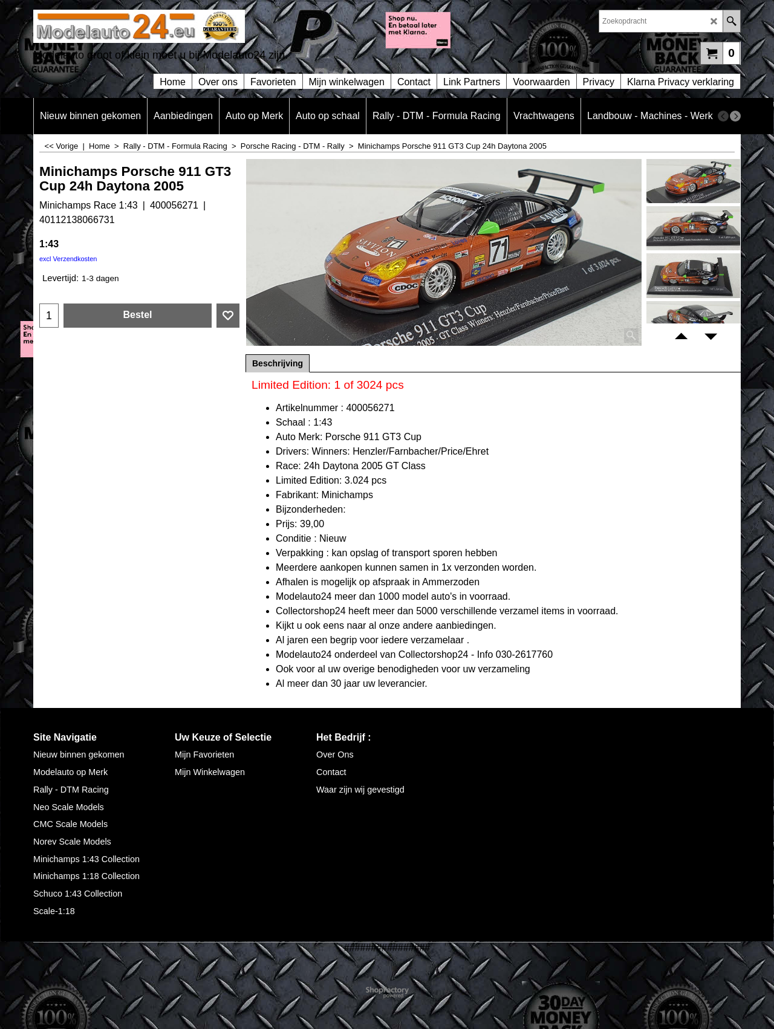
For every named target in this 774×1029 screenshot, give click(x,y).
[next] (735, 116)
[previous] (723, 116)
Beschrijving (277, 363)
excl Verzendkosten (68, 258)
